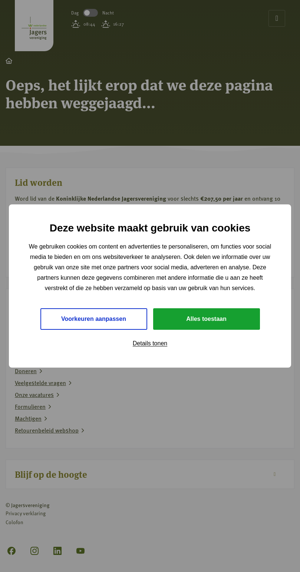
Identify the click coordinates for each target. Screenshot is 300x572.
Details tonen (150, 343)
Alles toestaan (206, 319)
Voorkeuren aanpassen (93, 319)
